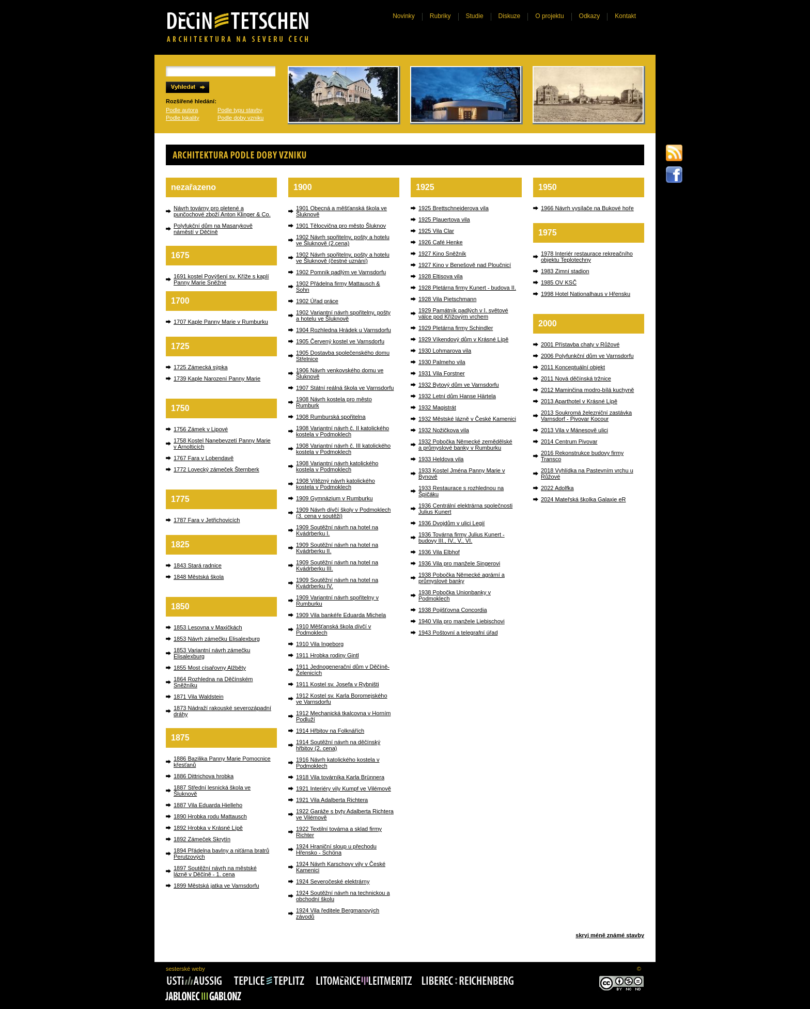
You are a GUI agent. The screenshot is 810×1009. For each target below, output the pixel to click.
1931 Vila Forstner (441, 373)
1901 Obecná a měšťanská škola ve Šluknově (341, 211)
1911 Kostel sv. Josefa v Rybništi (337, 684)
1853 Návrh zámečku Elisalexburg (217, 639)
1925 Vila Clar (436, 231)
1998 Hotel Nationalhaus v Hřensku (585, 294)
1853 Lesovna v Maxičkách (208, 627)
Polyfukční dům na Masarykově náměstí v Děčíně (213, 229)
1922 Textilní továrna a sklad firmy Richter (339, 832)
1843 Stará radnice (198, 565)
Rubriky (440, 16)
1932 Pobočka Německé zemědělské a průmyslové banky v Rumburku (465, 444)
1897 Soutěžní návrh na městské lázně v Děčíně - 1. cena (215, 871)
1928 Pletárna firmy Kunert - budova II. (467, 288)
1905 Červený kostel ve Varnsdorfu (340, 341)
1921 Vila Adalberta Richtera (332, 800)
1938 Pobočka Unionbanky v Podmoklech (454, 595)
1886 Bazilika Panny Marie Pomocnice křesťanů (222, 761)
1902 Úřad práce (317, 301)
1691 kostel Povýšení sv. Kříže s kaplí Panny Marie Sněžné (221, 279)
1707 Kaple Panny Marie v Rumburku (221, 322)
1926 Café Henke (440, 242)
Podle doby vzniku (240, 118)
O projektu (549, 16)
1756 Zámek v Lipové (201, 429)
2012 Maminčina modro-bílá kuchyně (587, 390)
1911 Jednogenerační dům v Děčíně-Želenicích (343, 670)
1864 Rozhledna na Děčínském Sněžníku (213, 682)
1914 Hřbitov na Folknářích (330, 731)
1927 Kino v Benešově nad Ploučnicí (464, 265)
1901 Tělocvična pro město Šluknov (341, 226)
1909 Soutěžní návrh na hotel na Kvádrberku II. (337, 548)
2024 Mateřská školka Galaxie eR (583, 499)
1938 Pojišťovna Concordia (452, 610)
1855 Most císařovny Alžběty (210, 668)
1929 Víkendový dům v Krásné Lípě (463, 339)
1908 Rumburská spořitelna (331, 417)
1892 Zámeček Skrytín (202, 839)
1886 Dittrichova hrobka (203, 776)
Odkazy (589, 16)
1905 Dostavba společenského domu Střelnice (343, 356)
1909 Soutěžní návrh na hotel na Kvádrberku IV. (337, 583)
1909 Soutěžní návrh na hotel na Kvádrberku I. (337, 530)
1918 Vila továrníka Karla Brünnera (340, 777)
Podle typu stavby (239, 110)
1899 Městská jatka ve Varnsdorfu (216, 885)
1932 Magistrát (437, 407)
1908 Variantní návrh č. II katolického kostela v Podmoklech (342, 431)
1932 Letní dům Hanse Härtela (457, 396)
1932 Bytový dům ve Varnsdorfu (458, 385)
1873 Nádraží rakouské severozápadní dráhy (222, 711)
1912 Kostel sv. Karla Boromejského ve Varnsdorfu (341, 698)
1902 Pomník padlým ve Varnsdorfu (341, 272)
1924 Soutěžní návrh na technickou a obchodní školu (343, 896)
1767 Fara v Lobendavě (203, 458)
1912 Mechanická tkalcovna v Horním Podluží (343, 716)
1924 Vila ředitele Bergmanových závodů (337, 913)
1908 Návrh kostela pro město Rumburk (334, 402)
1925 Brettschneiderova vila (453, 208)
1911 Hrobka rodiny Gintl (327, 655)
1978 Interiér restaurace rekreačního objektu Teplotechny (587, 256)
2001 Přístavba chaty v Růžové (580, 344)
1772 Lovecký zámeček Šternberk (216, 469)
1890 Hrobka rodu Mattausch (210, 816)
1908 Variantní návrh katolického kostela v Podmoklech (337, 466)
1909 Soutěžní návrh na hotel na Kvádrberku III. (337, 565)
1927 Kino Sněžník (442, 253)
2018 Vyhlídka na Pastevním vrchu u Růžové (587, 473)
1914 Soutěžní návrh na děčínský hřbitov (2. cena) (338, 745)
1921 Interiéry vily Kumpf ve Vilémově (343, 788)
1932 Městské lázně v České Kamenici (467, 419)
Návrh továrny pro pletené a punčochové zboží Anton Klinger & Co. (222, 211)
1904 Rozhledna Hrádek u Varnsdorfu (343, 330)
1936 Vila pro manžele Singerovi (459, 563)
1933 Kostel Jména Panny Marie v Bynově (461, 473)
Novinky (404, 16)
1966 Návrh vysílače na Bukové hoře (587, 208)
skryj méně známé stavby (609, 935)
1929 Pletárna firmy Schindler (455, 328)
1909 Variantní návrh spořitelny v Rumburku (337, 600)
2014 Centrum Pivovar (569, 441)
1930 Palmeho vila (441, 362)
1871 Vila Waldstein (199, 696)
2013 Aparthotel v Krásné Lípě (579, 401)
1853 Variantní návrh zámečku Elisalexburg (212, 653)
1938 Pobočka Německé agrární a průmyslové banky (461, 578)
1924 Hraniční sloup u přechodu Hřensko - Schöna (336, 849)
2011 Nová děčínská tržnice (576, 378)
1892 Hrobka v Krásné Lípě (208, 828)
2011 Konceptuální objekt (573, 367)
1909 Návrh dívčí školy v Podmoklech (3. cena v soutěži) (343, 513)
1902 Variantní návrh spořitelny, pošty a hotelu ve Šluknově (343, 315)
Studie (475, 16)
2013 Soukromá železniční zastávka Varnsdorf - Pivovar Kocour (586, 415)
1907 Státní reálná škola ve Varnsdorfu (345, 388)
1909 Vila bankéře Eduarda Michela (341, 615)
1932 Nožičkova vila (443, 430)
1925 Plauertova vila (444, 219)
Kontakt (625, 16)
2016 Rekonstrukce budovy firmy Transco (582, 456)
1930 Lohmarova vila (444, 351)
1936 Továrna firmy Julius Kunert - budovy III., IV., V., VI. (461, 537)
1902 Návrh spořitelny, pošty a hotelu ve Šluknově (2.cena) (343, 240)
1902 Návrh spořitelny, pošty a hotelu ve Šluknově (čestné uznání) (343, 257)
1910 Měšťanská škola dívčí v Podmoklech (333, 629)
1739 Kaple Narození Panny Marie (217, 378)
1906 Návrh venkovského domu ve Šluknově (339, 373)
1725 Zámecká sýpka (201, 367)
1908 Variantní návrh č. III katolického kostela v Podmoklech (343, 449)
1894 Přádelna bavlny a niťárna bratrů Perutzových (221, 853)
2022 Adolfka (557, 488)
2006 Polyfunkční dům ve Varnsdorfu (587, 356)
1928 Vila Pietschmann (447, 299)
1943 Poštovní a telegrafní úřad (458, 632)
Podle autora (182, 110)
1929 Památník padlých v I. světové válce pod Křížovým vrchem (463, 313)
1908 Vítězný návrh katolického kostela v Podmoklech (335, 484)
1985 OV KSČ (559, 282)
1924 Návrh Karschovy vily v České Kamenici (340, 867)
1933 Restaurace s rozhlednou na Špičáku (461, 491)
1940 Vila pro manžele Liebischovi (461, 621)
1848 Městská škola (199, 577)
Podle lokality (182, 118)
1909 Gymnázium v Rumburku (334, 498)
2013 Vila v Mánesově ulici (574, 430)
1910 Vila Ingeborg (320, 644)
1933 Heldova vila (440, 459)
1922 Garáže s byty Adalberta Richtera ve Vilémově (345, 814)
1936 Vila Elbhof (439, 552)
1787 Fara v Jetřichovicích (207, 520)
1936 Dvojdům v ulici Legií (451, 523)
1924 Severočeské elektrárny (332, 881)
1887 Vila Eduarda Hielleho (208, 805)
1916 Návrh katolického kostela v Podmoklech (337, 762)
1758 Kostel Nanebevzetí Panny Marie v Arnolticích (222, 443)
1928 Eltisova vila (440, 276)
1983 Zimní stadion (565, 271)
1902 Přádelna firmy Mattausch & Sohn (338, 286)
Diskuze (510, 16)
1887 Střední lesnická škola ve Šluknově (212, 790)
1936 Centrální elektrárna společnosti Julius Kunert (465, 508)
